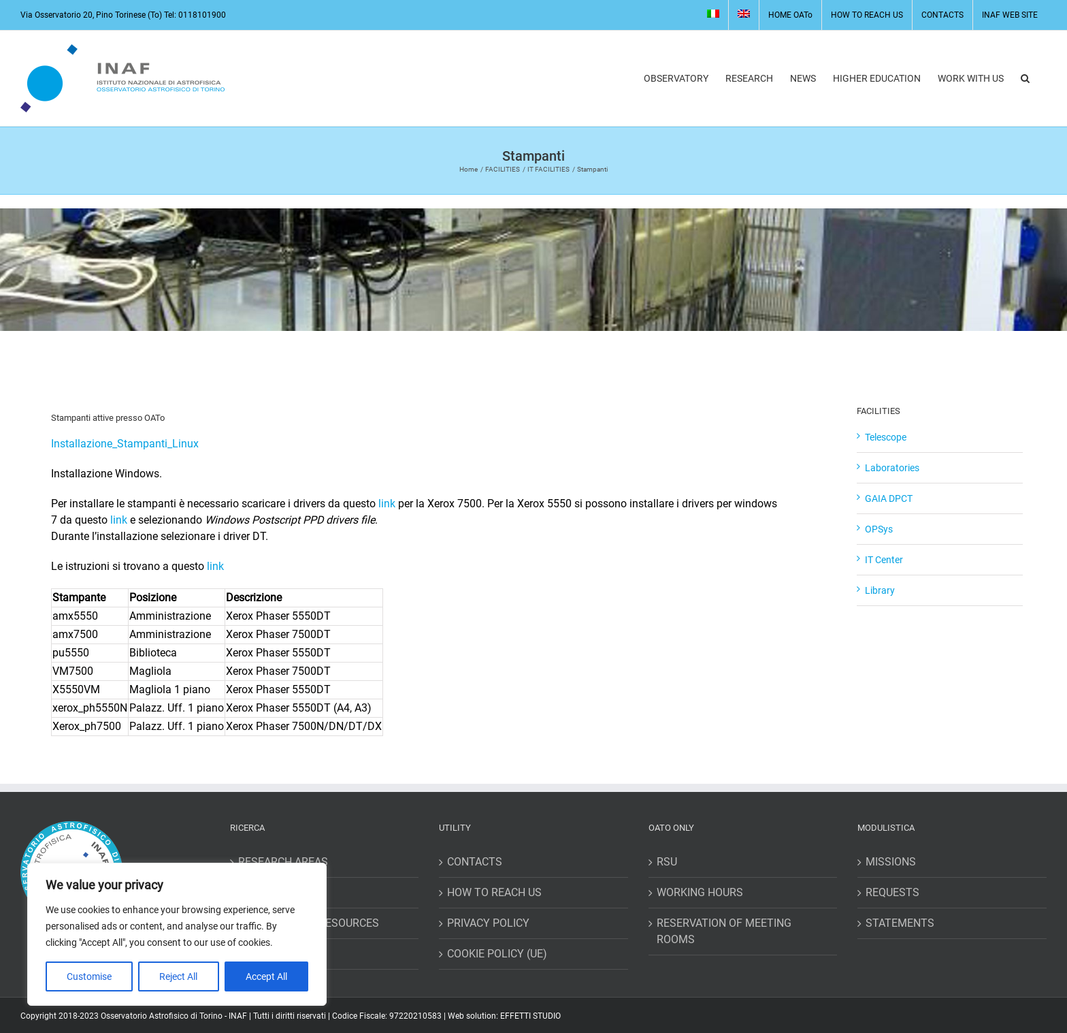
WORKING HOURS (700, 892)
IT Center (884, 559)
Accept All (266, 976)
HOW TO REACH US (494, 892)
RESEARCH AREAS (283, 861)
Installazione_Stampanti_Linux (125, 443)
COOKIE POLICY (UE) (497, 953)
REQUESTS (892, 892)
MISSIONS (891, 861)
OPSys (879, 529)
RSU (667, 861)
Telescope (885, 437)
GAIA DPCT (889, 498)
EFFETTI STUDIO (530, 1016)
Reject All (178, 976)
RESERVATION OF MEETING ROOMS (724, 931)
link (386, 503)
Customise (89, 976)
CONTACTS (474, 861)
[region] (177, 934)
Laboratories (892, 467)
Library (880, 590)
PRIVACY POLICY (488, 923)
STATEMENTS (900, 923)
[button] (1025, 78)
